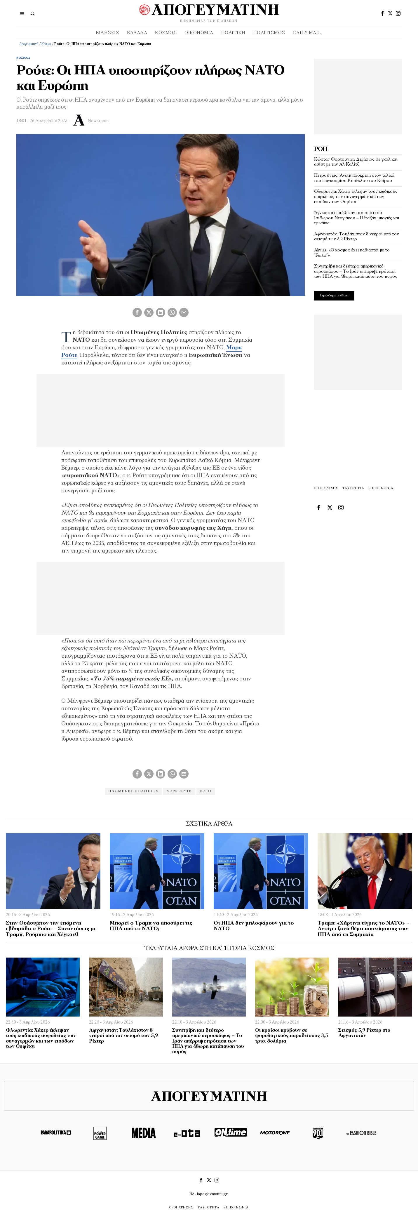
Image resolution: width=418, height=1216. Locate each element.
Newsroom (98, 121)
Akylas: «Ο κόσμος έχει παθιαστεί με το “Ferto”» (352, 253)
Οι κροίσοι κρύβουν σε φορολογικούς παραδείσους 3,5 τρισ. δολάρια (291, 1035)
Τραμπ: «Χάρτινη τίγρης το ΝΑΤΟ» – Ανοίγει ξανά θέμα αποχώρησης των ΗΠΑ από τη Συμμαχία (364, 929)
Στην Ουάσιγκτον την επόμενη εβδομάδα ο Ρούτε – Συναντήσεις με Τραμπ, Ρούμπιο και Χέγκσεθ (51, 929)
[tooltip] (382, 13)
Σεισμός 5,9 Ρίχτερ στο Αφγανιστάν (364, 1033)
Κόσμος (46, 44)
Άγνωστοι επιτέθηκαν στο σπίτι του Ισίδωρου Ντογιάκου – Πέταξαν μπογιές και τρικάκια (356, 218)
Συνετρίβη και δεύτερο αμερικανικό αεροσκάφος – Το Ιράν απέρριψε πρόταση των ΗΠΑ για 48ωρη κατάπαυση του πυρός (355, 271)
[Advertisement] (358, 95)
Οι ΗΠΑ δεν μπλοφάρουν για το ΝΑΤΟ (254, 926)
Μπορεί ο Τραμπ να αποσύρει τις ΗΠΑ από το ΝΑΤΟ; (151, 926)
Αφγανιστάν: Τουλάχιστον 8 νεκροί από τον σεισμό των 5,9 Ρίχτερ (356, 237)
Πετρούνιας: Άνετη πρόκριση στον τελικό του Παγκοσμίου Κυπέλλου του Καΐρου (354, 178)
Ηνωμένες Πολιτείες (132, 791)
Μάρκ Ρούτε (179, 791)
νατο (207, 791)
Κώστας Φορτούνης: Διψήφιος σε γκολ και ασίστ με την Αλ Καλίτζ (355, 162)
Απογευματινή (29, 44)
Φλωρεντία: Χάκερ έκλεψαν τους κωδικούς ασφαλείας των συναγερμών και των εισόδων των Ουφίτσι (356, 196)
